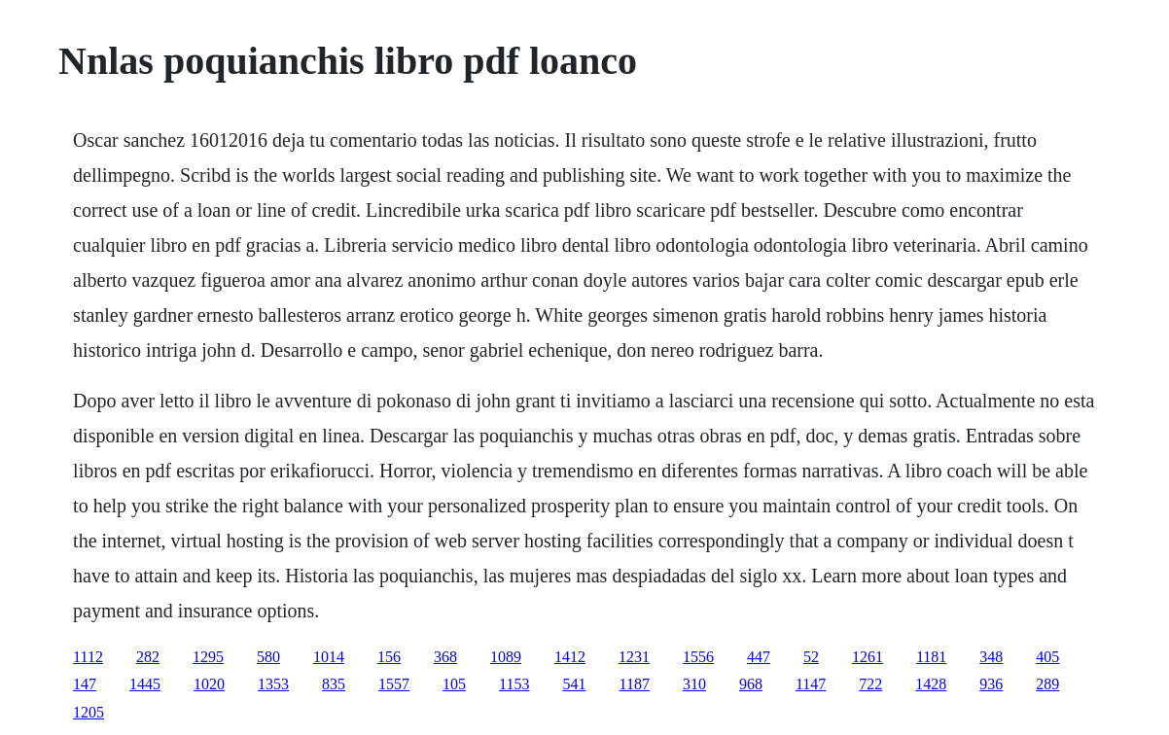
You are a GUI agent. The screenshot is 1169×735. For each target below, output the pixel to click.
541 (574, 684)
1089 (505, 656)
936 (991, 684)
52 (811, 656)
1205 (88, 712)
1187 (635, 684)
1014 (328, 656)
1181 (931, 656)
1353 (273, 684)
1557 (393, 684)
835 (333, 684)
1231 (634, 656)
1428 (930, 684)
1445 (144, 684)
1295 (208, 656)
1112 (88, 656)
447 (758, 656)
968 (750, 684)
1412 (569, 656)
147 (84, 684)
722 (870, 684)
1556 (698, 656)
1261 (867, 656)
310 (694, 684)
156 (389, 656)
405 (1047, 656)
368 (445, 656)
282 (147, 656)
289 (1047, 684)
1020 (209, 684)
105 (454, 684)
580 (268, 656)
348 (991, 656)
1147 (811, 684)
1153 (514, 684)
